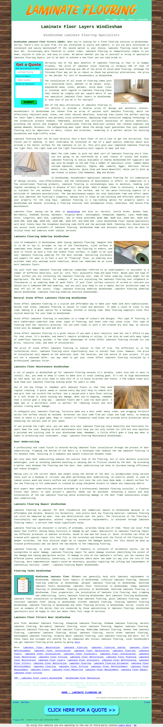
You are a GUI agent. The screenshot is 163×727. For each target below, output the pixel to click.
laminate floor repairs (65, 580)
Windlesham (73, 211)
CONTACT (131, 20)
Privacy (147, 702)
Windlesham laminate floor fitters (58, 576)
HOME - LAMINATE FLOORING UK (81, 692)
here (77, 642)
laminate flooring (119, 48)
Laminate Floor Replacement (101, 670)
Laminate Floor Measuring (67, 670)
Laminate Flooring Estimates (111, 663)
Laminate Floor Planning (121, 657)
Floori (17, 720)
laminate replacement (131, 576)
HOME (107, 20)
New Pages (25, 702)
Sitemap (16, 702)
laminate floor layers (78, 97)
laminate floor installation (31, 599)
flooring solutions (78, 589)
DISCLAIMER (143, 20)
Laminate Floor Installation (52, 651)
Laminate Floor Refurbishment (109, 666)
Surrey (130, 605)
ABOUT (122, 20)
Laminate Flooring (75, 647)
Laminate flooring (25, 549)
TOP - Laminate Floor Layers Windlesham (38, 678)
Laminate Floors (40, 670)
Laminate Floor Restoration (41, 647)
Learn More (124, 725)
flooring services (94, 605)
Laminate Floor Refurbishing (119, 660)
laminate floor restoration (90, 586)
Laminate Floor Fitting (53, 657)
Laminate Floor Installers (80, 654)
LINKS (114, 20)
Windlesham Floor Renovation (83, 678)
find (23, 623)
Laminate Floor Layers (51, 660)
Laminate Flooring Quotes (108, 647)
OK (135, 725)
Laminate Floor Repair (134, 670)
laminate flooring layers (29, 57)
